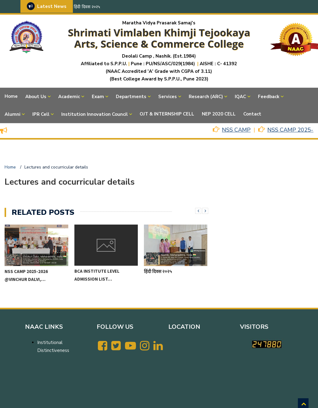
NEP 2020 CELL (219, 114)
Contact (252, 114)
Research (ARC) (206, 97)
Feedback (268, 97)
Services (167, 97)
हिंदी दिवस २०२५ (87, 7)
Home (11, 96)
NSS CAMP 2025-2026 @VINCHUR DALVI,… (26, 275)
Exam (98, 97)
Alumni (12, 114)
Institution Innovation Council (94, 114)
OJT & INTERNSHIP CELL (167, 114)
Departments (131, 97)
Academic (69, 97)
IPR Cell (40, 114)
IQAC (240, 97)
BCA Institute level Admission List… (97, 275)
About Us (35, 97)
